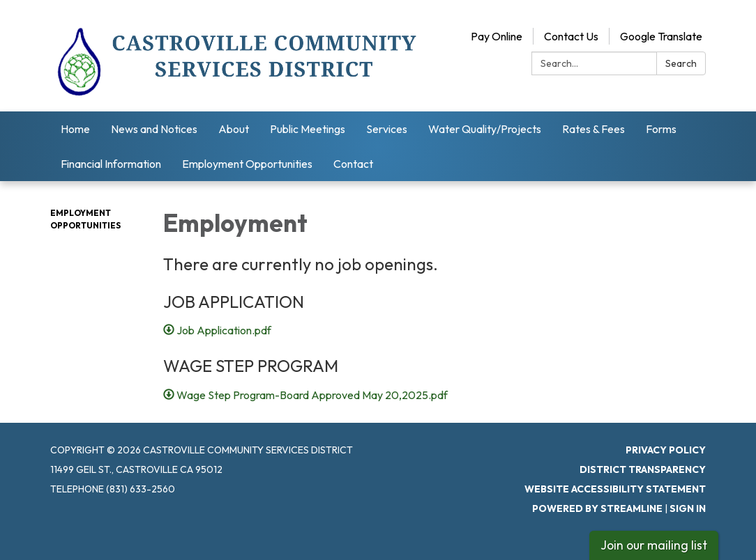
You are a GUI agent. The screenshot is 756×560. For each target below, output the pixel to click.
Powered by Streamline (597, 508)
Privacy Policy (666, 450)
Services (386, 129)
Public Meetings (307, 129)
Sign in (688, 508)
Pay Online (496, 36)
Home (75, 129)
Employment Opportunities (247, 164)
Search (681, 63)
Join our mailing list (653, 545)
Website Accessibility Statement (615, 489)
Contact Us (571, 36)
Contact (353, 164)
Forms (661, 129)
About (233, 129)
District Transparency (643, 469)
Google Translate (661, 36)
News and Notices (154, 129)
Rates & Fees (593, 129)
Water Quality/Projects (484, 129)
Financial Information (111, 164)
